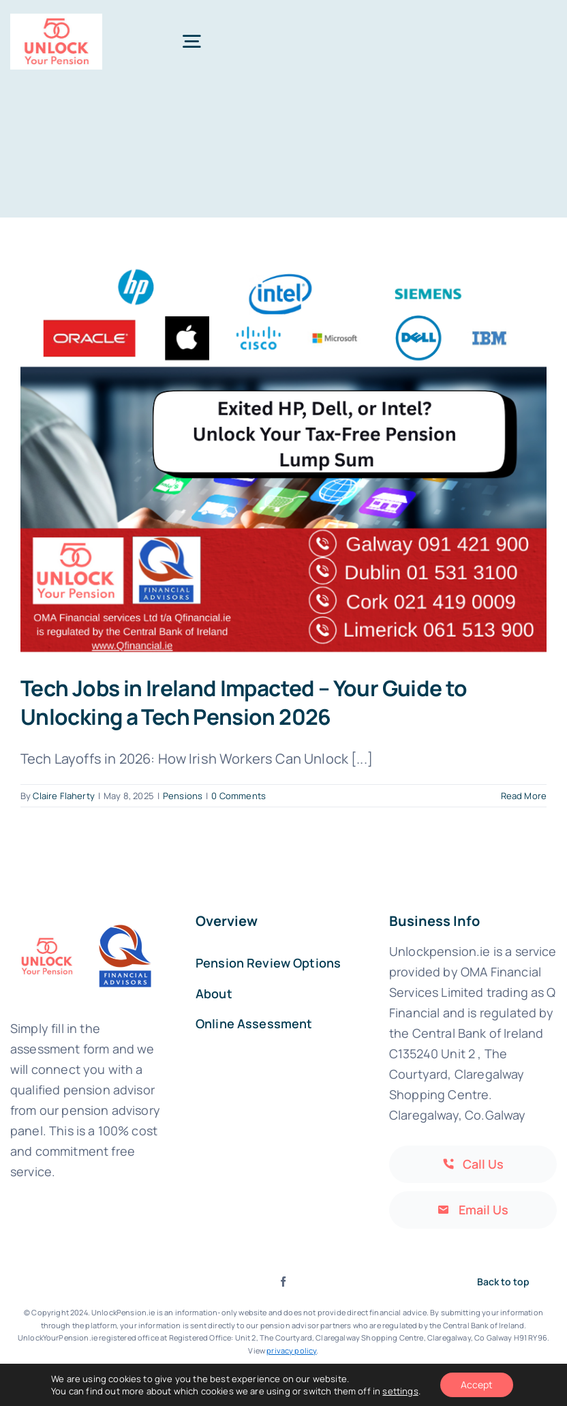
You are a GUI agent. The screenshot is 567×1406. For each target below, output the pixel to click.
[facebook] (283, 1281)
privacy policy (291, 1350)
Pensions (182, 796)
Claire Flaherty (63, 796)
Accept (477, 1384)
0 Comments (238, 796)
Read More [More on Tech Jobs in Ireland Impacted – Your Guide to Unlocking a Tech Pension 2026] (524, 796)
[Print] (56, 20)
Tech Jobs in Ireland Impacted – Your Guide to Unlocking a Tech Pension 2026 (244, 701)
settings (400, 1391)
